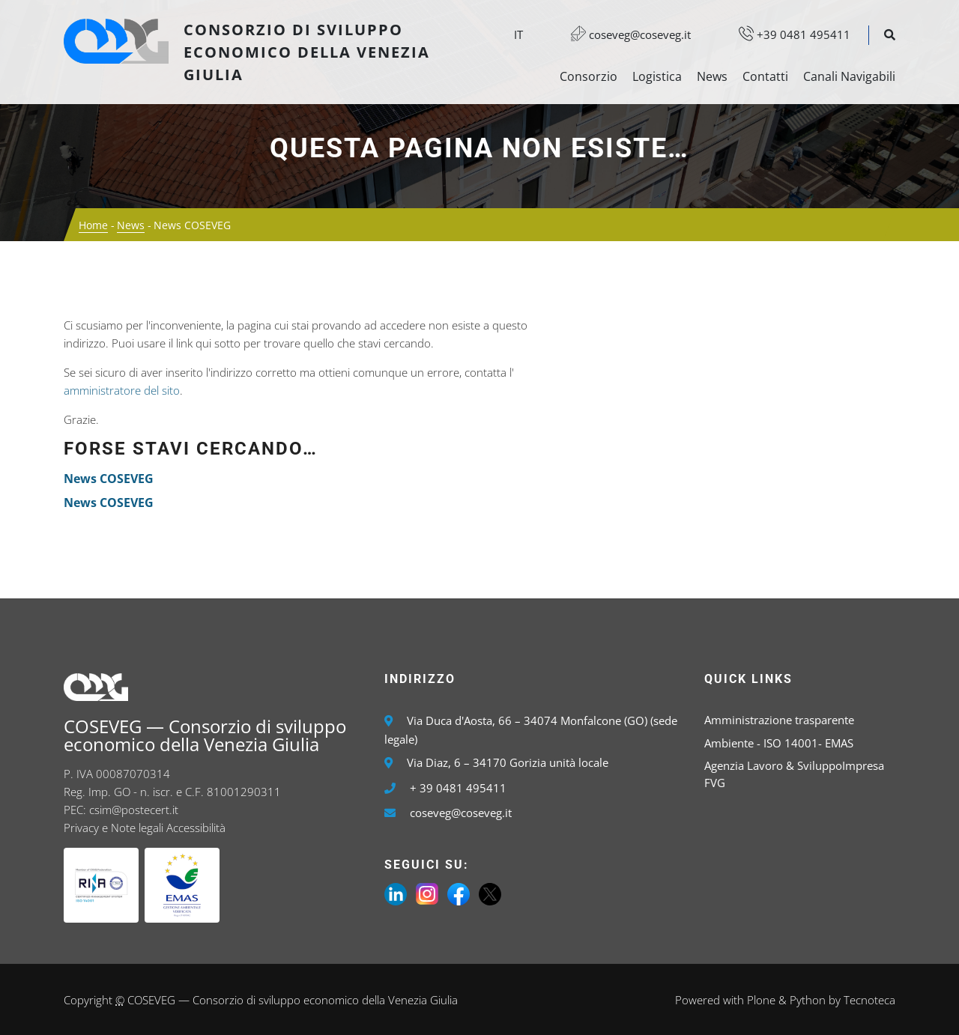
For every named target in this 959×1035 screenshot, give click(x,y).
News (712, 76)
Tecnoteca (869, 999)
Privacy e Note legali (113, 827)
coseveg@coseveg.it (623, 34)
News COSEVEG (109, 478)
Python (808, 999)
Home (93, 225)
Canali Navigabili (849, 76)
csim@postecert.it (133, 809)
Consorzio (588, 76)
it (518, 34)
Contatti (765, 76)
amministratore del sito (122, 390)
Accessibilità (196, 827)
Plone (761, 999)
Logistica (657, 76)
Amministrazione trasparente (779, 719)
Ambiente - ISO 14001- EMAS (778, 742)
